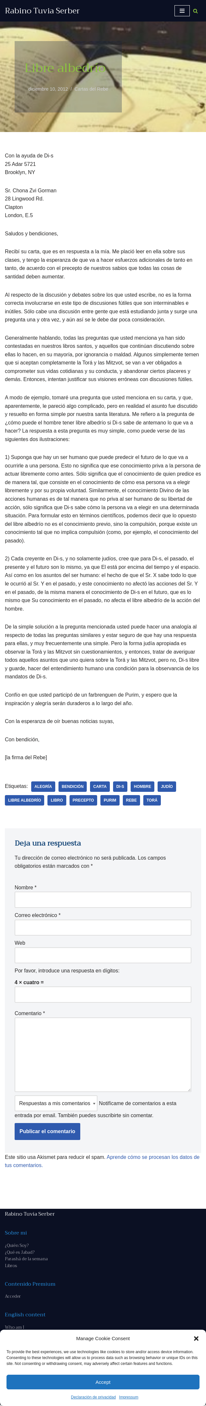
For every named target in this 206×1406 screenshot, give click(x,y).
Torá (152, 801)
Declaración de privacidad (93, 1397)
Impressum (128, 1397)
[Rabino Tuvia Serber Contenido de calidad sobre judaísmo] (42, 11)
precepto (83, 801)
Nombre (26, 888)
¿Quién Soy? (17, 1247)
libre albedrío (24, 801)
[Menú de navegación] (182, 10)
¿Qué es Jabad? (19, 1253)
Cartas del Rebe (91, 89)
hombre (142, 787)
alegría (43, 787)
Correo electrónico (37, 916)
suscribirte (109, 1116)
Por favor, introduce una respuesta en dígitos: (67, 971)
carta (100, 787)
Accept (103, 1382)
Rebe (131, 801)
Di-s (120, 787)
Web (20, 944)
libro (57, 801)
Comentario (30, 1014)
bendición (73, 787)
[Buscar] (195, 10)
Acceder (13, 1297)
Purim (110, 801)
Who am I (14, 1328)
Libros (11, 1267)
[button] (196, 1338)
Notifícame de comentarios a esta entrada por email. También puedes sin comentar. (95, 1107)
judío (167, 787)
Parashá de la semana (26, 1260)
